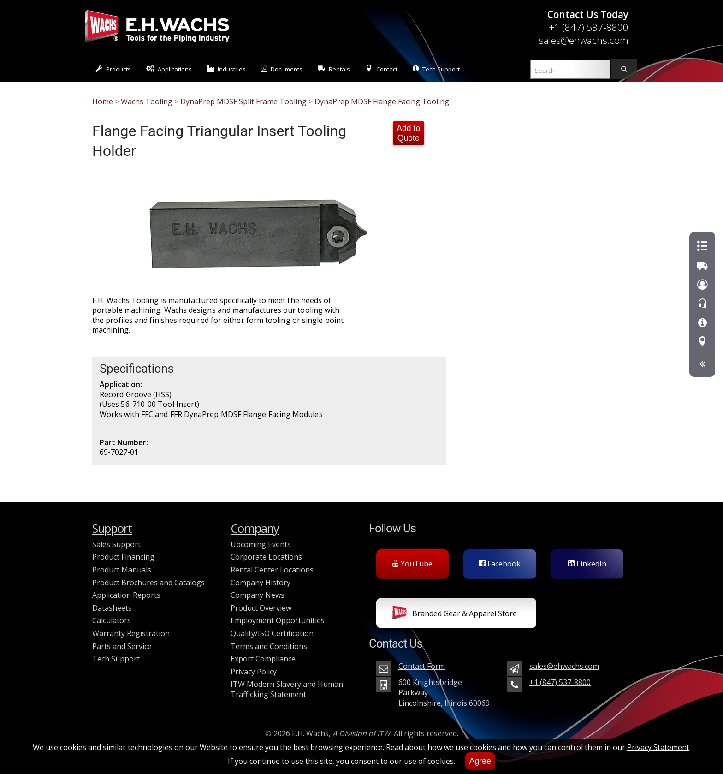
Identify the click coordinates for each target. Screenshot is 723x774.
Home (102, 101)
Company (255, 528)
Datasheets (112, 608)
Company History (260, 583)
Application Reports (126, 595)
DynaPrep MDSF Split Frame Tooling (243, 101)
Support (112, 528)
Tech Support (436, 69)
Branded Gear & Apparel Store (454, 614)
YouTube (412, 564)
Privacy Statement (658, 747)
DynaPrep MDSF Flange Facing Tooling (381, 101)
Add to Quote (408, 133)
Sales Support (116, 544)
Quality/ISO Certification (272, 633)
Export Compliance (263, 659)
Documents (281, 69)
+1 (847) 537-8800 (588, 27)
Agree (480, 761)
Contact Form (421, 666)
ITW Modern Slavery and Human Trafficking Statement (287, 689)
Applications (169, 69)
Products (113, 69)
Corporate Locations (266, 557)
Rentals (334, 69)
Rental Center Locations (272, 570)
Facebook (500, 564)
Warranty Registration (131, 633)
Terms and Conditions (269, 646)
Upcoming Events (261, 544)
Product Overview (261, 608)
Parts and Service (122, 646)
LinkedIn (587, 564)
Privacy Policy (254, 672)
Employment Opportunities (278, 620)
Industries (226, 69)
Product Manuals (121, 570)
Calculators (111, 620)
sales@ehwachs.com (583, 40)
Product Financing (123, 557)
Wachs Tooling (146, 101)
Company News (257, 595)
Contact (381, 69)
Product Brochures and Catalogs (148, 583)
